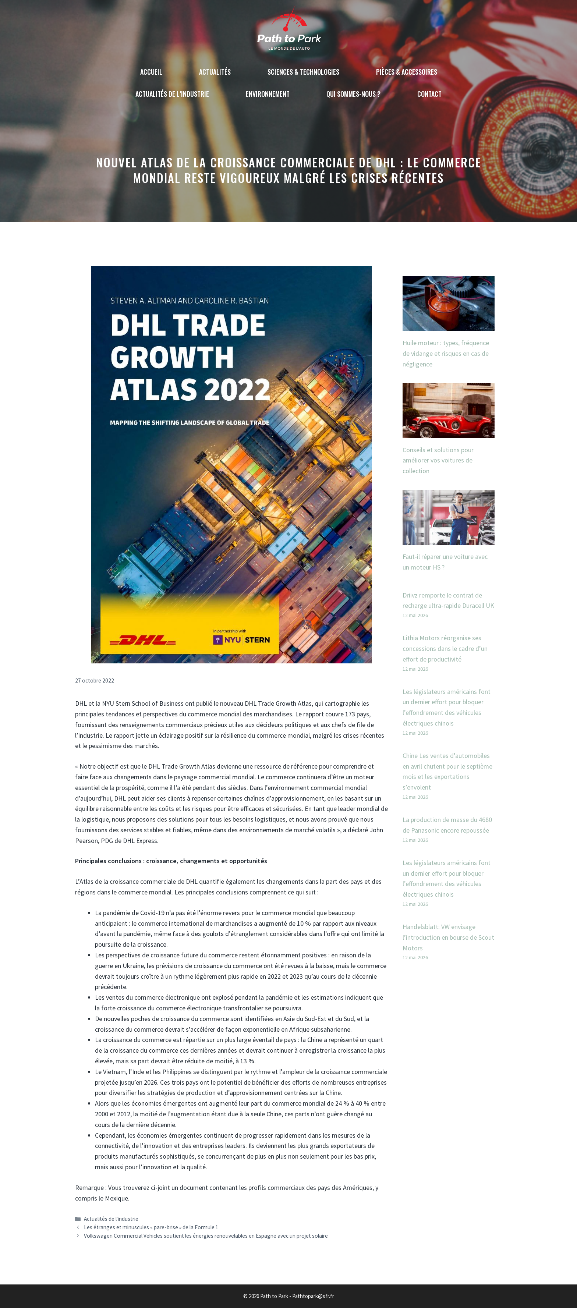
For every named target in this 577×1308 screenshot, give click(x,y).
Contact (429, 94)
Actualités (215, 72)
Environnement (268, 94)
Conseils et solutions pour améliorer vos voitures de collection (438, 460)
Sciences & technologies (303, 72)
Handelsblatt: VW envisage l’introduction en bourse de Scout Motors (448, 937)
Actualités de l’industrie (172, 94)
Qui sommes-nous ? (353, 94)
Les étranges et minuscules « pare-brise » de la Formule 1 (151, 1227)
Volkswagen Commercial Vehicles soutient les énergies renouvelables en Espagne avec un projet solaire (206, 1235)
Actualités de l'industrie (111, 1218)
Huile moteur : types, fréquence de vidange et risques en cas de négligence (446, 353)
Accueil (151, 72)
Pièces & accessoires (406, 72)
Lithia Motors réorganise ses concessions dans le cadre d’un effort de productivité (445, 648)
